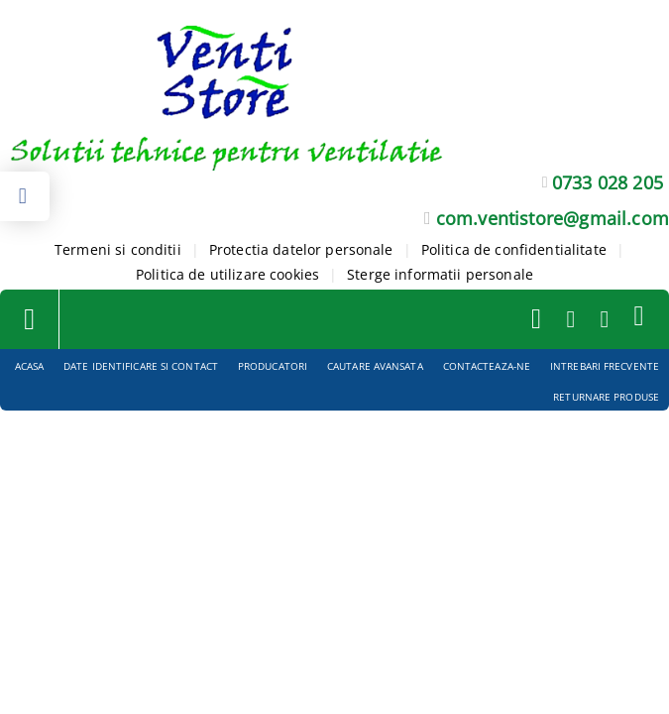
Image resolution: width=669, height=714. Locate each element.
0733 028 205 (607, 182)
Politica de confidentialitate (514, 249)
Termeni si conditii (118, 249)
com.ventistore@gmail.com (552, 218)
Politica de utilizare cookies (227, 274)
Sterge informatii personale (440, 274)
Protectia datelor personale (301, 249)
